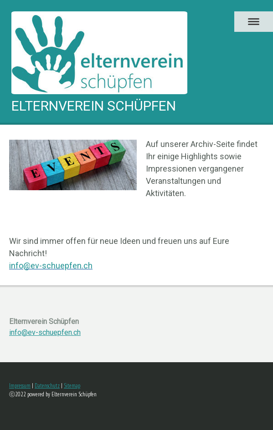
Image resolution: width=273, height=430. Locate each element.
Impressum (20, 386)
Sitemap (72, 386)
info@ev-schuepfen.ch (45, 332)
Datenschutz (47, 386)
